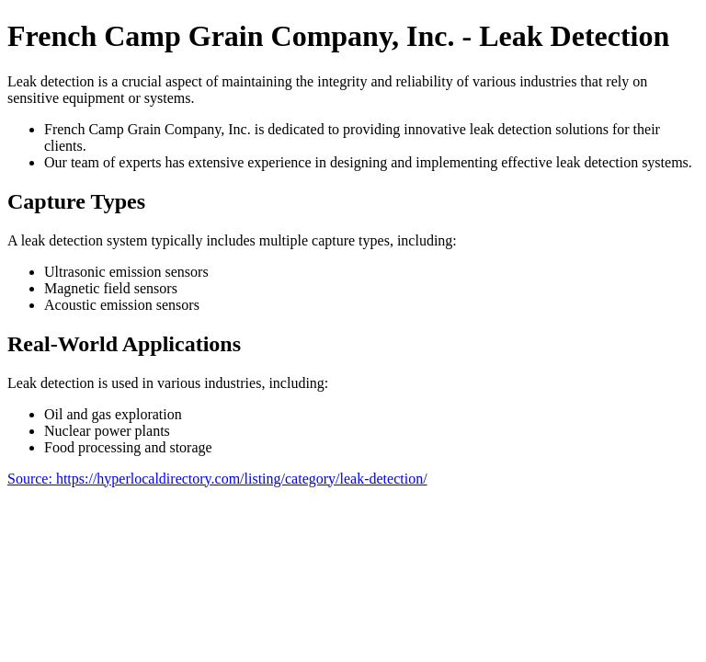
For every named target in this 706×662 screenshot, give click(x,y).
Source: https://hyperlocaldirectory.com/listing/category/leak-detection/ (217, 478)
